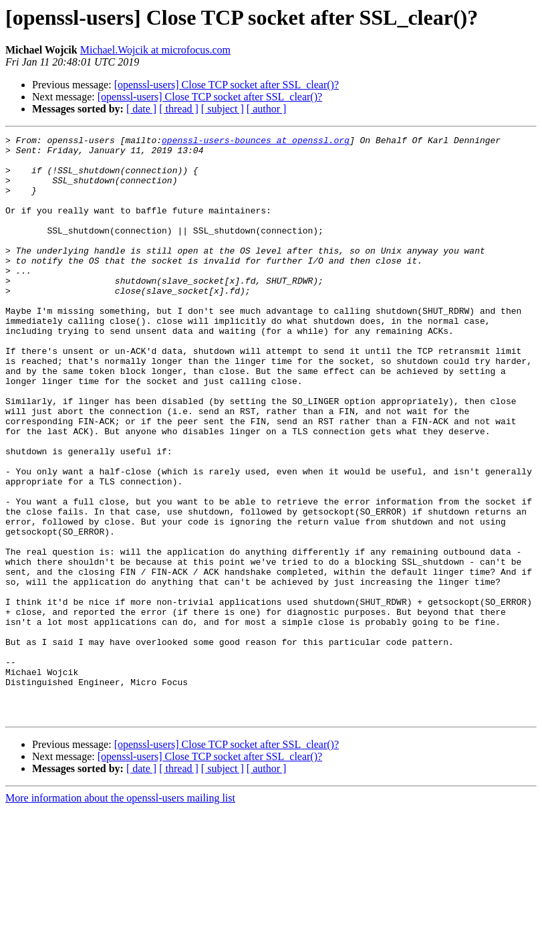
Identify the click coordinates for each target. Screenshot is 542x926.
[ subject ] (222, 108)
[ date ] (141, 108)
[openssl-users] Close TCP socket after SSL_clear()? (226, 84)
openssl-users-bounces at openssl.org (256, 142)
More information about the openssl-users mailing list (120, 914)
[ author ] (267, 108)
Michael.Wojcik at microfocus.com (155, 50)
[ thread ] (178, 108)
